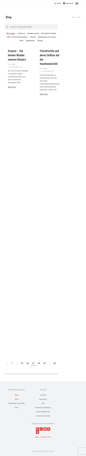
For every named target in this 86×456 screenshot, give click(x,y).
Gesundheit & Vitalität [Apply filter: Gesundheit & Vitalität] (48, 33)
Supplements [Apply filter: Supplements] (30, 41)
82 (55, 363)
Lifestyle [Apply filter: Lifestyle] (33, 37)
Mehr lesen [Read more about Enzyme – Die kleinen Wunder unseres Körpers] (12, 87)
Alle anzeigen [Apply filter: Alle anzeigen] (10, 33)
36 (28, 363)
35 (22, 363)
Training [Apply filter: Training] (40, 41)
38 (39, 363)
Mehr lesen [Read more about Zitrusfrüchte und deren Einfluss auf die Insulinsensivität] (44, 94)
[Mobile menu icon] (79, 3)
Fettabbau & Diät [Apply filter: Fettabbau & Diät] (33, 33)
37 (33, 363)
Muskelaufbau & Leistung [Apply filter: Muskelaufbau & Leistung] (47, 37)
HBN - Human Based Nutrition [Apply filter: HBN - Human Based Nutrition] (17, 37)
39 (44, 363)
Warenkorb (68, 3)
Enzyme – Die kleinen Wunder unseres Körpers (17, 55)
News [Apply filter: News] (22, 41)
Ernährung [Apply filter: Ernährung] (21, 33)
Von (11, 64)
